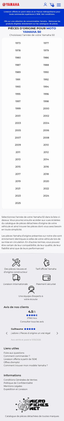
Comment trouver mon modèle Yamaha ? (26, 365)
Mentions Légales (13, 386)
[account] (46, 4)
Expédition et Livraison (16, 389)
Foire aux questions (14, 353)
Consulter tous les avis (32, 321)
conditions (49, 14)
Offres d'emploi (12, 362)
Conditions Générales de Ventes (20, 380)
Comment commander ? (17, 356)
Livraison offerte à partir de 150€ (20, 359)
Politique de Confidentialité (18, 383)
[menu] (59, 4)
